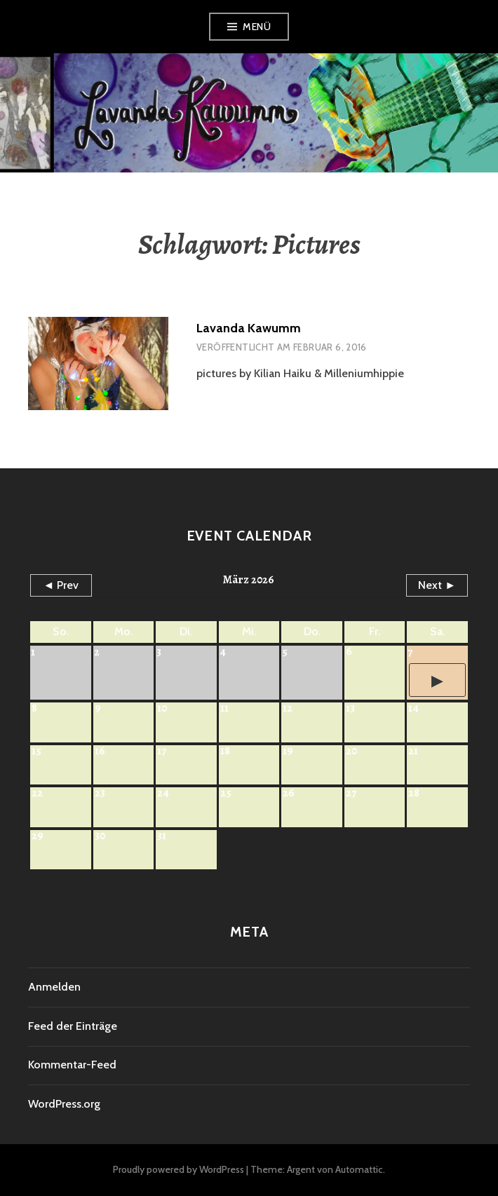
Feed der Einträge (72, 1026)
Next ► (437, 585)
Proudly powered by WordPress (178, 1169)
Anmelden (54, 986)
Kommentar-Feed (72, 1064)
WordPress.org (64, 1103)
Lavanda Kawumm (248, 328)
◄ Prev (61, 585)
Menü (257, 26)
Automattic (359, 1169)
